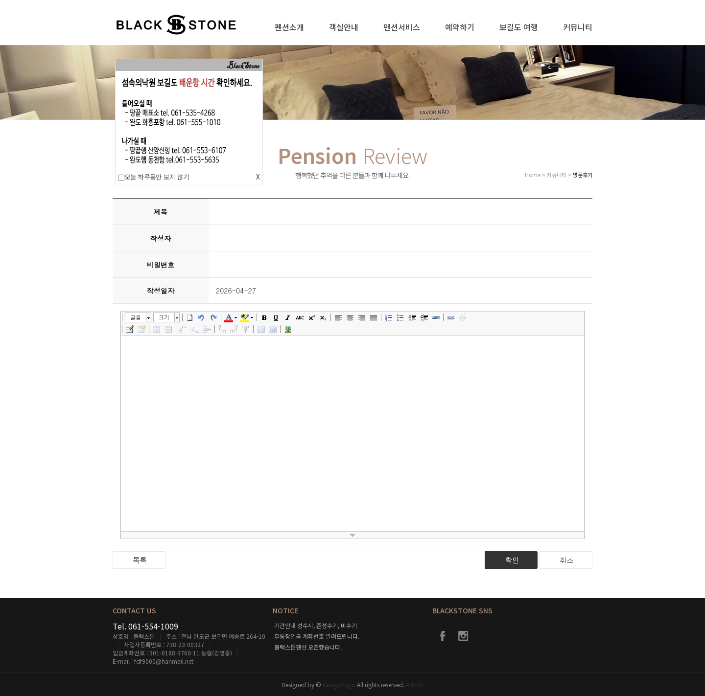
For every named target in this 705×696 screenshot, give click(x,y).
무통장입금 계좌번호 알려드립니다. (316, 636)
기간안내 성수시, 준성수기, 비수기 (315, 625)
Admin (414, 684)
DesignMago (340, 684)
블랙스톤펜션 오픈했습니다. (308, 647)
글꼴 (135, 317)
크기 (164, 317)
